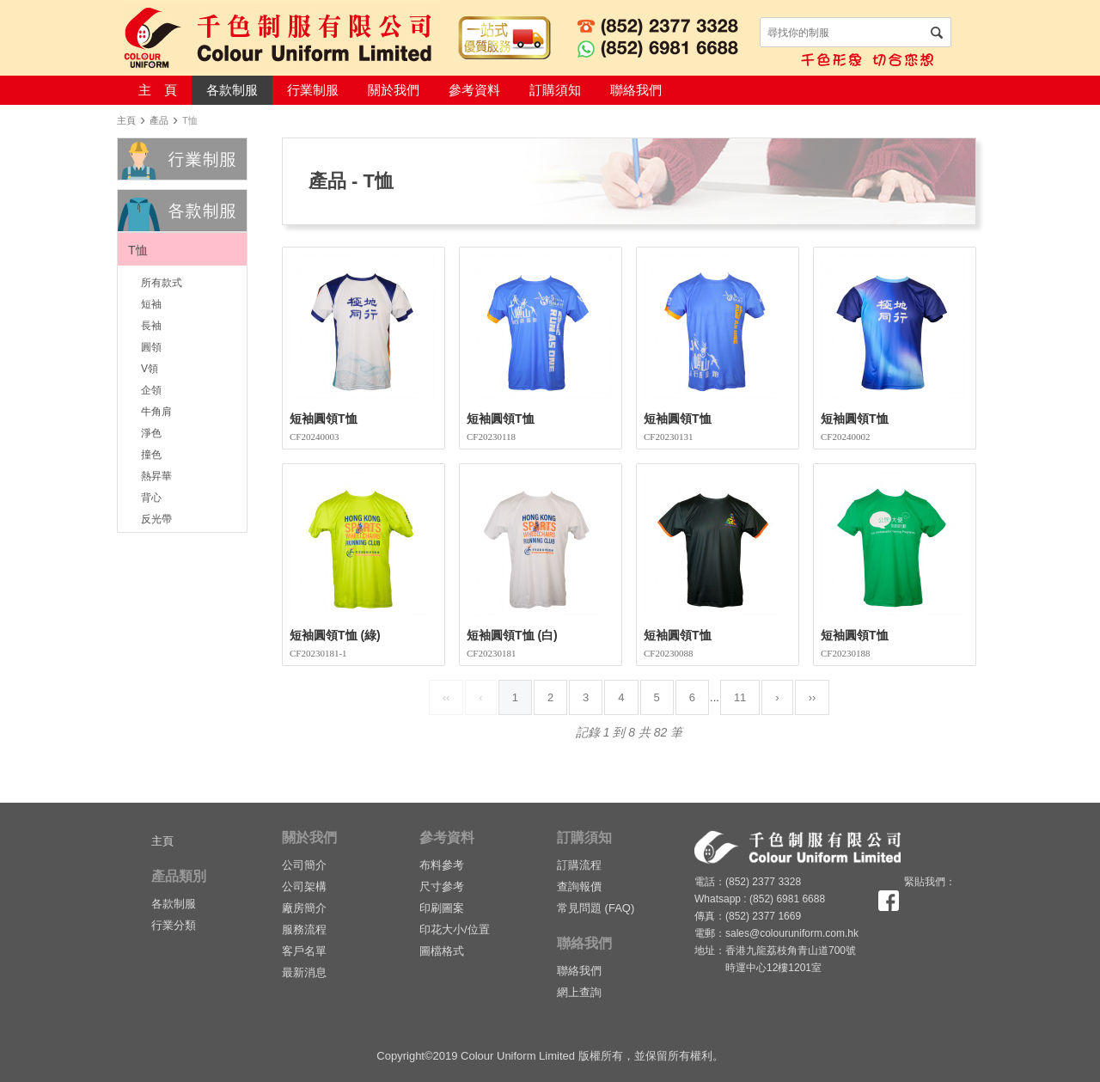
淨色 (151, 432)
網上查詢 (579, 992)
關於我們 (393, 90)
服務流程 (304, 929)
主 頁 (157, 90)
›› (812, 697)
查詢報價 (579, 886)
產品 (159, 120)
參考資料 (474, 90)
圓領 (151, 346)
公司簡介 (304, 865)
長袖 (151, 325)
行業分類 (173, 925)
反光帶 (156, 518)
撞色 (151, 454)
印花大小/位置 (454, 929)
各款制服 (232, 90)
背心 (151, 497)
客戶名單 (304, 950)
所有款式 (161, 282)
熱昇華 (156, 475)
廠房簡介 (304, 908)
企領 (151, 389)
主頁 (126, 120)
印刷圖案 (441, 908)
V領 (149, 368)
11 (740, 697)
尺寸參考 (441, 886)
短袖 (151, 303)
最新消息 (304, 972)
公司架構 (304, 886)
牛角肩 (156, 411)
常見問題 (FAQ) (595, 908)
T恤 (138, 250)
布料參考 (441, 865)
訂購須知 (555, 90)
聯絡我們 (636, 90)
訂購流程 (579, 865)
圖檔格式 (441, 950)
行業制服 (313, 90)
